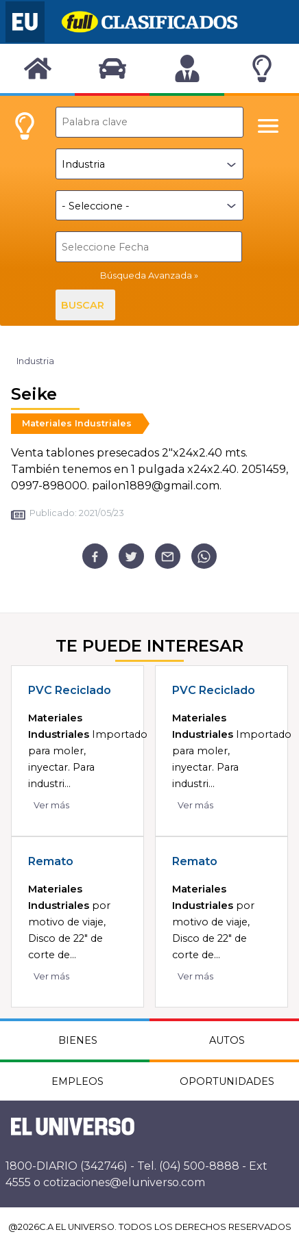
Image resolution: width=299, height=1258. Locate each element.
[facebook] (95, 556)
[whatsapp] (204, 556)
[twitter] (131, 556)
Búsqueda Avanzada (146, 275)
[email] (168, 556)
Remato (50, 861)
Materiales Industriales (77, 423)
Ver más (51, 805)
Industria (35, 361)
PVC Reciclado (69, 690)
